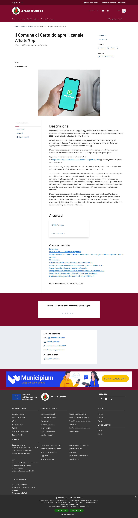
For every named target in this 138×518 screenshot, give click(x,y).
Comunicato (53, 249)
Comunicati (102, 417)
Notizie (30, 26)
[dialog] (69, 506)
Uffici (14, 421)
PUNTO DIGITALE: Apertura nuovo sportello (65, 251)
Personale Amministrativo (20, 431)
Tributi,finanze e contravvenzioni (80, 421)
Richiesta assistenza (47, 459)
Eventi (100, 434)
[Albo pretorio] (121, 3)
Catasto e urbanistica (48, 431)
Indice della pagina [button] (22, 123)
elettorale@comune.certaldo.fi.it (23, 471)
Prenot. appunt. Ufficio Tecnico (51, 448)
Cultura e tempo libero (48, 417)
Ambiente (72, 424)
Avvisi (100, 421)
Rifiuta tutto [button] (76, 510)
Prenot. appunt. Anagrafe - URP (51, 445)
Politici (14, 428)
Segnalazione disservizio (49, 452)
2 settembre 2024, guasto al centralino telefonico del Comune (71, 276)
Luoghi (100, 430)
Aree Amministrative (19, 417)
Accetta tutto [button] (61, 510)
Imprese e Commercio (48, 424)
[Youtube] (101, 10)
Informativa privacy (75, 448)
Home (16, 26)
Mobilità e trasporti (47, 435)
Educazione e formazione (77, 414)
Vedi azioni (103, 39)
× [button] (136, 497)
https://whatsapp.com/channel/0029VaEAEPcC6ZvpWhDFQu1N (75, 159)
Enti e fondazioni (17, 424)
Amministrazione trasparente (79, 445)
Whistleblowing (74, 459)
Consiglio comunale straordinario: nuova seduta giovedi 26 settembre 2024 (76, 270)
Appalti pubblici (46, 428)
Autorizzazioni (74, 431)
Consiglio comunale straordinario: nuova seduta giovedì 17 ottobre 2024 (75, 265)
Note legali (72, 452)
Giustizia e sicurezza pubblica (79, 417)
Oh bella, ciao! (54, 260)
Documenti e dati (17, 435)
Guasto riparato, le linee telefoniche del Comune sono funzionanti (73, 273)
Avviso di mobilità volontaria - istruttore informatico (68, 268)
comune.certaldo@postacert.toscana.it (25, 463)
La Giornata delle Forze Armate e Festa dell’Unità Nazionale (70, 262)
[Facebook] (97, 10)
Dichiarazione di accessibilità (78, 455)
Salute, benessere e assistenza (79, 428)
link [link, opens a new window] (88, 506)
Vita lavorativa (45, 421)
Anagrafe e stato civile (48, 414)
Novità (23, 26)
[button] (69, 515)
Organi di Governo (18, 414)
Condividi (103, 35)
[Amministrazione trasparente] (109, 3)
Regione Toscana (17, 2)
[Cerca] (123, 10)
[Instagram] (106, 10)
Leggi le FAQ (45, 455)
